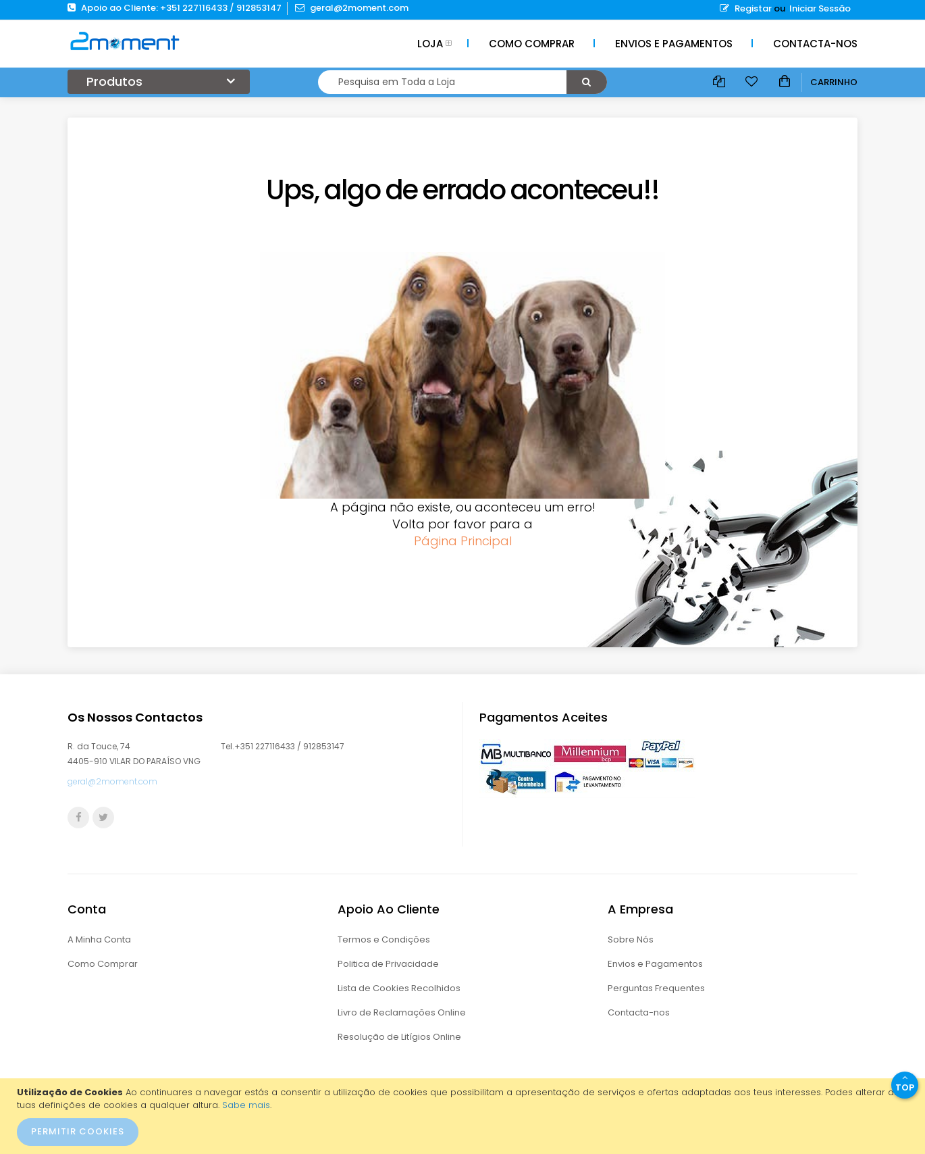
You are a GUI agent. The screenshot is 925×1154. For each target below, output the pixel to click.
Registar (746, 8)
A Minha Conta (99, 939)
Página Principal (463, 540)
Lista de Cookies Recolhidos (399, 988)
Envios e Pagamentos (655, 963)
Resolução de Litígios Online (399, 1036)
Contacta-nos (639, 1012)
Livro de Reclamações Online (402, 1012)
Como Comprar (103, 963)
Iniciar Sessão (820, 8)
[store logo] (125, 40)
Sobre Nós (631, 939)
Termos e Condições (384, 939)
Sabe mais (246, 1105)
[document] (464, 1116)
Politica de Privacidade (388, 963)
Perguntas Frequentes (656, 988)
